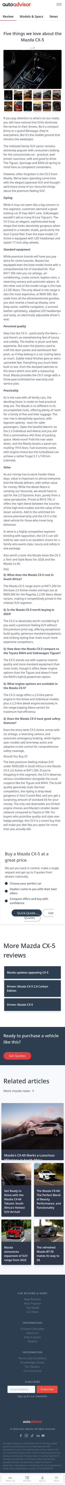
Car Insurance (32, 1371)
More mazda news (18, 1091)
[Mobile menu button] (58, 4)
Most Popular (32, 1303)
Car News (32, 1312)
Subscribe (47, 1389)
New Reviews (32, 1299)
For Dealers (32, 1367)
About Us (32, 1333)
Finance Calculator (32, 1329)
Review (8, 16)
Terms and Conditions (32, 1358)
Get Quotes (39, 915)
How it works (32, 1337)
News (54, 16)
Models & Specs (31, 16)
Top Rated (32, 1308)
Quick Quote (26, 913)
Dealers (32, 1341)
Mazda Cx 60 (11, 564)
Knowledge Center (32, 1362)
